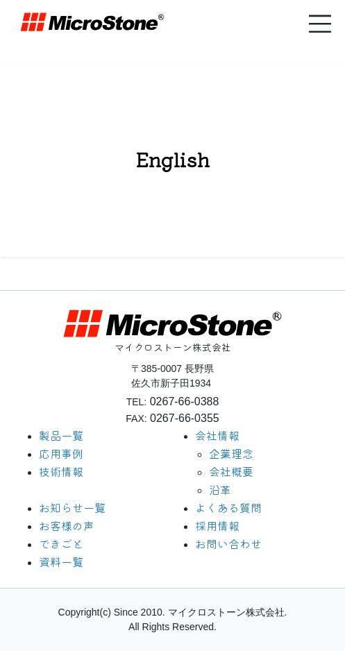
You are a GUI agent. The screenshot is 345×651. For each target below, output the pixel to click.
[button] (320, 24)
